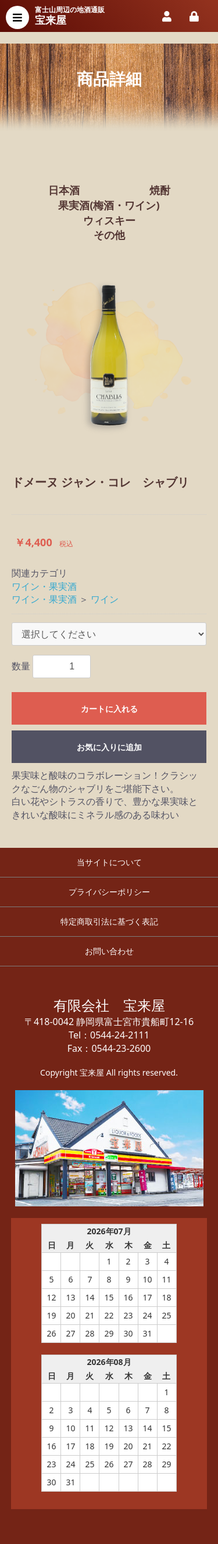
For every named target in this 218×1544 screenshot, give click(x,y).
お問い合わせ (109, 951)
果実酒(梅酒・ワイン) (108, 205)
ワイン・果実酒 (44, 586)
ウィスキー (109, 220)
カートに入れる (109, 709)
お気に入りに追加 (109, 747)
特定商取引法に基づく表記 (109, 921)
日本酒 (64, 190)
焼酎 (159, 190)
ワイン (105, 599)
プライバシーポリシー (109, 891)
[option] (109, 352)
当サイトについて (109, 862)
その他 (109, 235)
